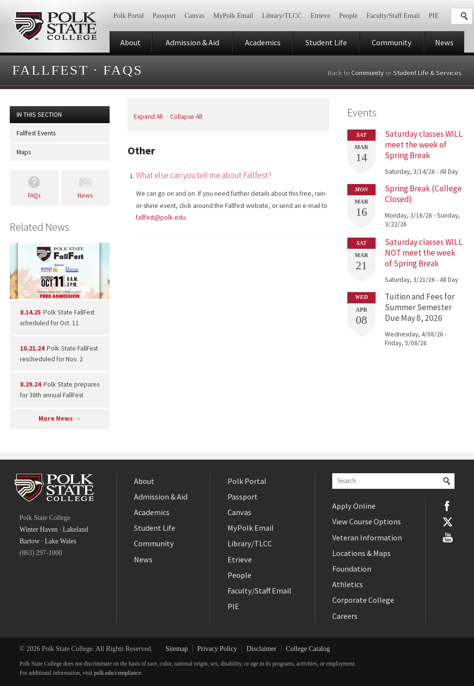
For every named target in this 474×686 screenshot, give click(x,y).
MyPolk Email (233, 15)
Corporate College (363, 600)
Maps (24, 152)
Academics (263, 42)
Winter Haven (38, 529)
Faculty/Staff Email (393, 15)
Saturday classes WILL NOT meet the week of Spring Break (424, 253)
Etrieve (320, 15)
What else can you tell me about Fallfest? (203, 175)
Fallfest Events (36, 133)
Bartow (29, 541)
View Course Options (366, 521)
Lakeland (75, 529)
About (130, 42)
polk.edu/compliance (117, 673)
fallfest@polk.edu (161, 217)
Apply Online (354, 506)
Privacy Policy (217, 648)
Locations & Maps (361, 553)
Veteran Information (367, 537)
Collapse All (186, 116)
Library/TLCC (282, 15)
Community (392, 42)
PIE (434, 15)
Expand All (148, 116)
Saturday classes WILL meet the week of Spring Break (424, 145)
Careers (345, 616)
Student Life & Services (427, 72)
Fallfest (50, 69)
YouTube (448, 537)
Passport (163, 15)
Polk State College (55, 26)
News (444, 42)
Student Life (326, 42)
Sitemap (177, 648)
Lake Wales (60, 541)
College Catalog (308, 648)
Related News (39, 227)
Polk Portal (129, 15)
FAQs (123, 69)
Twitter (448, 522)
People (348, 15)
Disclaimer (261, 648)
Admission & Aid (192, 42)
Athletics (347, 584)
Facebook (448, 506)
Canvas (195, 15)
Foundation (351, 569)
